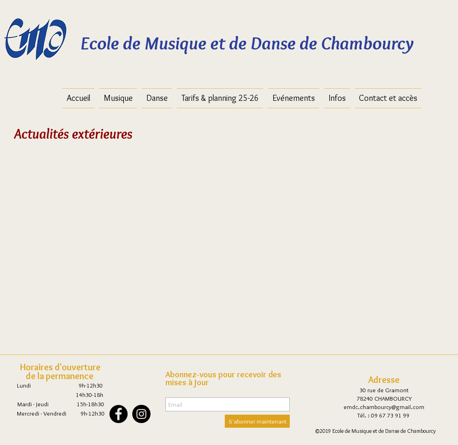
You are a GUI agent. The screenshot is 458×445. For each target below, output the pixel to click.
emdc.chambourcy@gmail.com (384, 406)
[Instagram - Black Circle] (141, 414)
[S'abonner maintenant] (257, 421)
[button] (219, 98)
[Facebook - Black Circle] (118, 414)
